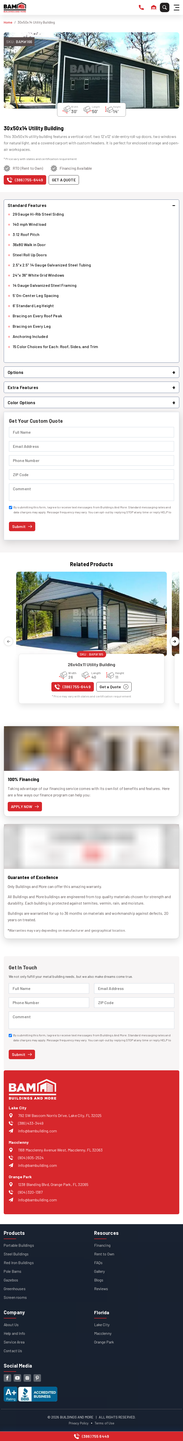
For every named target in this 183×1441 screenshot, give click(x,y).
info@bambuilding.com (37, 1130)
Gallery (99, 1271)
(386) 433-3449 (30, 1123)
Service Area (14, 1342)
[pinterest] (37, 1378)
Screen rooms (15, 1297)
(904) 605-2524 (31, 1157)
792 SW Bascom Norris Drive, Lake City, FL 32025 (60, 1115)
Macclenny (102, 1333)
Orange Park (104, 1342)
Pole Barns (13, 1271)
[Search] (164, 7)
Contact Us (13, 1350)
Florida (102, 1312)
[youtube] (17, 1378)
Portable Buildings (19, 1245)
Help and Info (15, 1333)
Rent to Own (104, 1253)
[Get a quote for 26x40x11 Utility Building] (114, 686)
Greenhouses (15, 1288)
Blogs (99, 1279)
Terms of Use (105, 1423)
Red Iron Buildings (19, 1262)
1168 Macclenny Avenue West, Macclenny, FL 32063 (60, 1149)
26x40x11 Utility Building (91, 664)
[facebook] (7, 1378)
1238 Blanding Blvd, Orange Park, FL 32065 (53, 1184)
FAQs (98, 1262)
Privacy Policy (78, 1423)
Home (8, 22)
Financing (102, 1245)
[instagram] (27, 1378)
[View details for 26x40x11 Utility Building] (91, 614)
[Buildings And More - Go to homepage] (15, 7)
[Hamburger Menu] (177, 7)
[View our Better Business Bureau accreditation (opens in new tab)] (30, 1390)
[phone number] (141, 7)
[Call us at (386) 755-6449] (25, 181)
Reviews (101, 1288)
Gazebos (11, 1279)
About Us (11, 1324)
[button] (91, 205)
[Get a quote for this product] (64, 180)
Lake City (102, 1324)
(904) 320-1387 (30, 1192)
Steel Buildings (16, 1253)
